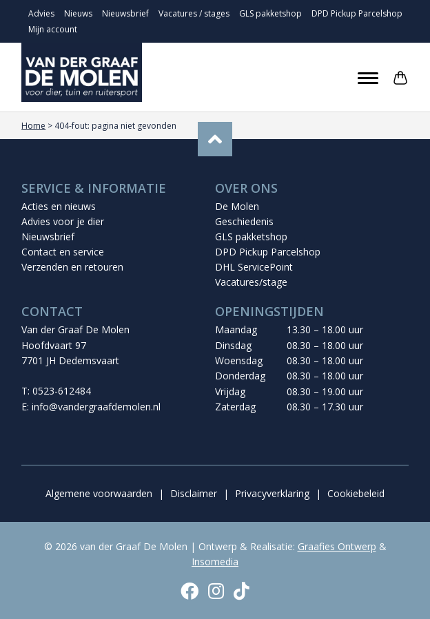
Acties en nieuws (58, 206)
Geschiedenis (244, 221)
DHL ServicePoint (254, 266)
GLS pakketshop (270, 13)
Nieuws (78, 13)
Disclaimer (193, 493)
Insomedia (215, 561)
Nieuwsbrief (125, 13)
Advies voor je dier (62, 221)
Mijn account (52, 29)
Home (33, 126)
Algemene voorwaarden (98, 493)
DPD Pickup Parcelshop (356, 13)
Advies (41, 13)
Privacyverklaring (272, 493)
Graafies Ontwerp (337, 546)
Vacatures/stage (251, 281)
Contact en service (62, 251)
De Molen (237, 206)
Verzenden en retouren (72, 266)
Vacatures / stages (193, 13)
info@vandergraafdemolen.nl (96, 406)
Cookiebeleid (356, 493)
